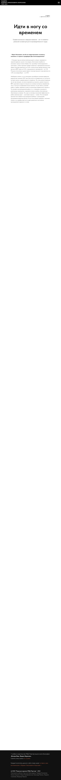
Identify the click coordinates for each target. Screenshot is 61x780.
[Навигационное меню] (59, 2)
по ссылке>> (27, 758)
